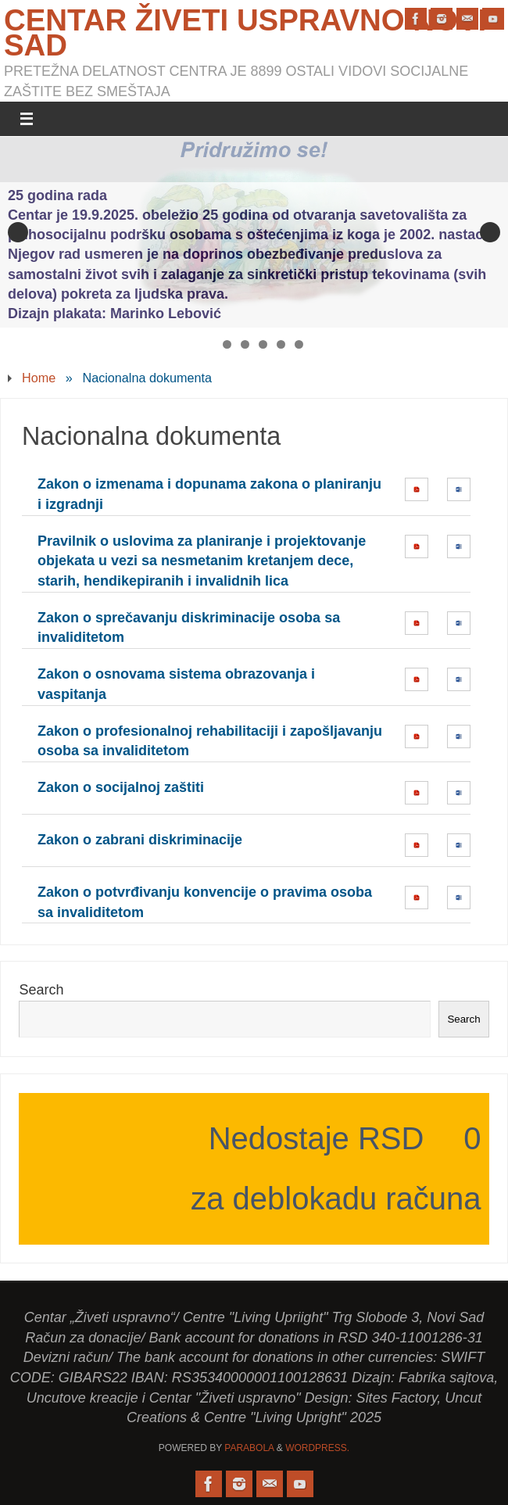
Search (41, 990)
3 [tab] (245, 344)
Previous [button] (18, 232)
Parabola (249, 1447)
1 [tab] (209, 344)
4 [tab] (263, 344)
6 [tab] (299, 344)
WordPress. (317, 1447)
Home (38, 378)
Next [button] (490, 232)
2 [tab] (227, 344)
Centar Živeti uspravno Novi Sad (245, 33)
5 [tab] (281, 344)
